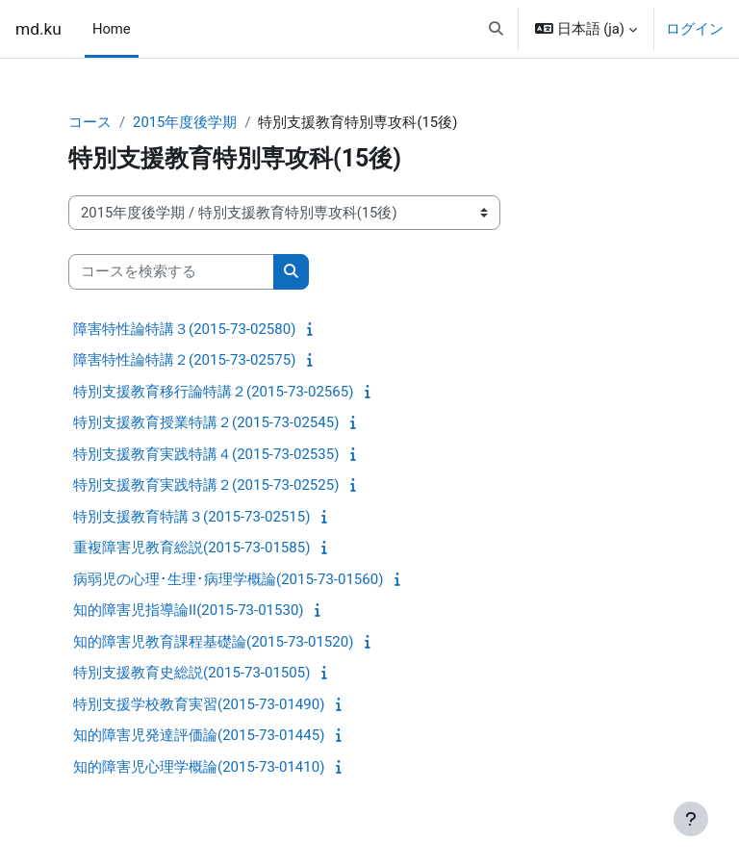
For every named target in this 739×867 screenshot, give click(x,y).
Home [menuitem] (111, 29)
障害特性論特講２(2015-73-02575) (184, 360)
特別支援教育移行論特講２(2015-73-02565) (213, 391)
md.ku (38, 28)
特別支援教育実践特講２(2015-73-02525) (206, 485)
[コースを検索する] (171, 271)
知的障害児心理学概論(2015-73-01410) (198, 767)
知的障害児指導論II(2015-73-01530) (188, 610)
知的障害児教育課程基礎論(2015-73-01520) (213, 641)
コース (90, 122)
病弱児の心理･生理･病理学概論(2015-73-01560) (228, 579)
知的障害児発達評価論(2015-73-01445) (198, 735)
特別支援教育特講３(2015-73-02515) (191, 516)
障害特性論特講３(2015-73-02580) (184, 329)
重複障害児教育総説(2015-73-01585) (191, 547)
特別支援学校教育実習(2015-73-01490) (198, 704)
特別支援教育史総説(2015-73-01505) (191, 672)
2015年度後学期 (185, 122)
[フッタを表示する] (691, 819)
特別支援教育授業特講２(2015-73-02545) (206, 422)
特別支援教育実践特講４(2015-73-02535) (206, 454)
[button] (497, 29)
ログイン (695, 29)
